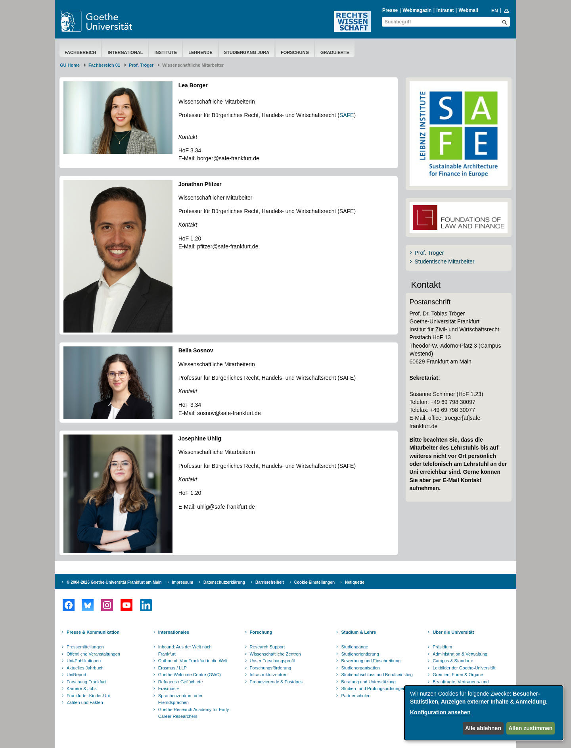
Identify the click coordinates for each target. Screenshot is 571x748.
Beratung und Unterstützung (368, 681)
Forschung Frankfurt (86, 681)
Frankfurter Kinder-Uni (88, 695)
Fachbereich (80, 52)
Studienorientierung (360, 654)
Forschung (295, 52)
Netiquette (354, 582)
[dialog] (483, 713)
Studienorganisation (360, 667)
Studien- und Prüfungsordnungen (373, 688)
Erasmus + (168, 688)
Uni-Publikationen (84, 660)
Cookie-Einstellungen (314, 582)
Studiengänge (354, 646)
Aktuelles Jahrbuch (85, 667)
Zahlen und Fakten (85, 702)
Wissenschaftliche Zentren (275, 654)
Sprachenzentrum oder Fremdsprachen (180, 699)
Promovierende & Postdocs (276, 681)
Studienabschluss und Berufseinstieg (376, 674)
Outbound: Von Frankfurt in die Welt (193, 660)
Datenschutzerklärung (224, 582)
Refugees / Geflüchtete (180, 681)
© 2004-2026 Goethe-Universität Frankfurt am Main (114, 582)
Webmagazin (416, 10)
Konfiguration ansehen (440, 712)
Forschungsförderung (270, 667)
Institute (165, 52)
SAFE (346, 115)
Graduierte (334, 52)
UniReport (76, 674)
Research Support (267, 646)
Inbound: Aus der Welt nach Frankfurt (185, 650)
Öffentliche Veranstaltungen (93, 654)
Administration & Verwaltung (460, 654)
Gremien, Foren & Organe (458, 674)
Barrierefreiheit (269, 582)
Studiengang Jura (246, 52)
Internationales (173, 632)
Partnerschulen (355, 695)
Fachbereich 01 (104, 65)
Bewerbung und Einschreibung (370, 660)
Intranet (445, 10)
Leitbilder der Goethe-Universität (464, 667)
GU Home (70, 65)
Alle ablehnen (483, 728)
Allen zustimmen (530, 728)
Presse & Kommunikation (93, 632)
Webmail (468, 10)
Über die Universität (453, 632)
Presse (390, 10)
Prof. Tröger (141, 65)
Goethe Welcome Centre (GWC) (189, 674)
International (125, 52)
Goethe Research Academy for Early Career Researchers (193, 713)
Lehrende (200, 52)
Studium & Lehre (358, 632)
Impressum (182, 582)
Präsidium (442, 646)
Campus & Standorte (453, 660)
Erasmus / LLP (172, 667)
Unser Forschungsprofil (272, 660)
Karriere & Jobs (82, 688)
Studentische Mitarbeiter (445, 261)
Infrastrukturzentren (268, 674)
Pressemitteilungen (85, 646)
